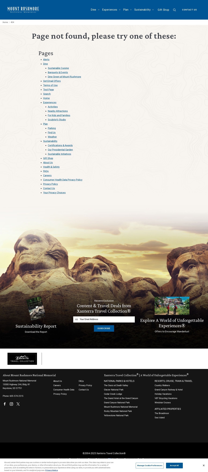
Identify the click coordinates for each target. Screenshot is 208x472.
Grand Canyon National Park (117, 402)
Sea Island (160, 417)
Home (46, 98)
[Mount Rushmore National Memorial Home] (23, 10)
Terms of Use (50, 85)
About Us (48, 162)
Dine (93, 9)
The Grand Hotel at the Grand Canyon (121, 398)
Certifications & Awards (60, 145)
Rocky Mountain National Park (118, 411)
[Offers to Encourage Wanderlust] (172, 315)
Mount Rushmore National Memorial (121, 407)
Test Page (48, 89)
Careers (47, 175)
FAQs (46, 171)
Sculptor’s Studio (57, 119)
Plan (125, 9)
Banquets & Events (58, 72)
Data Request (144, 459)
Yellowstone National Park (116, 415)
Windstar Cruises (163, 402)
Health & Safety (51, 166)
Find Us (52, 132)
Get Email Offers (52, 81)
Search (47, 93)
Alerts (46, 59)
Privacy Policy (50, 184)
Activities (53, 106)
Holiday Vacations (163, 394)
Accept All (174, 467)
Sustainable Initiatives (59, 154)
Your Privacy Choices (119, 459)
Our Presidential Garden (60, 149)
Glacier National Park (113, 389)
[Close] (204, 467)
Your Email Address (89, 319)
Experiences (109, 9)
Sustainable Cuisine (58, 68)
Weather (52, 136)
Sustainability (142, 9)
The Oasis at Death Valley (116, 385)
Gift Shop (163, 9)
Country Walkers (162, 385)
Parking (52, 128)
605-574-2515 (16, 396)
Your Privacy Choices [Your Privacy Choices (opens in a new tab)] (54, 192)
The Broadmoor (162, 413)
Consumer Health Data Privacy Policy (62, 179)
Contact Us (189, 10)
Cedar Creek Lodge (113, 394)
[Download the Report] (36, 315)
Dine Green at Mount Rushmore (64, 76)
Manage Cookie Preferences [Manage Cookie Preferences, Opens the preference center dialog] (149, 467)
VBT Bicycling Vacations (166, 398)
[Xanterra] (22, 358)
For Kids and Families (59, 115)
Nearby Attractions (58, 111)
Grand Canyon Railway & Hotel (169, 389)
